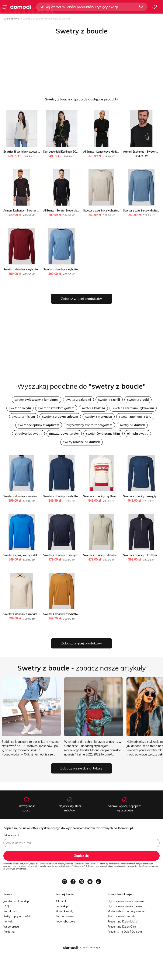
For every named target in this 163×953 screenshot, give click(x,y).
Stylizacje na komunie (121, 916)
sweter (64, 433)
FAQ (6, 906)
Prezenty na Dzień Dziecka (125, 931)
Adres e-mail (11, 835)
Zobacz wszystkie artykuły (81, 768)
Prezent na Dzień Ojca (122, 926)
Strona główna (11, 18)
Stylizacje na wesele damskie (126, 901)
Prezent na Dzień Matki (123, 921)
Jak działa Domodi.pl (16, 901)
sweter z (36, 400)
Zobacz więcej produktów (81, 298)
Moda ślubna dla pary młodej (126, 911)
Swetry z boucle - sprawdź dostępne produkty (81, 99)
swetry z (138, 400)
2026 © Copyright (89, 947)
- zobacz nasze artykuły (81, 668)
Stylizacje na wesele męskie (125, 906)
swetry (132, 425)
